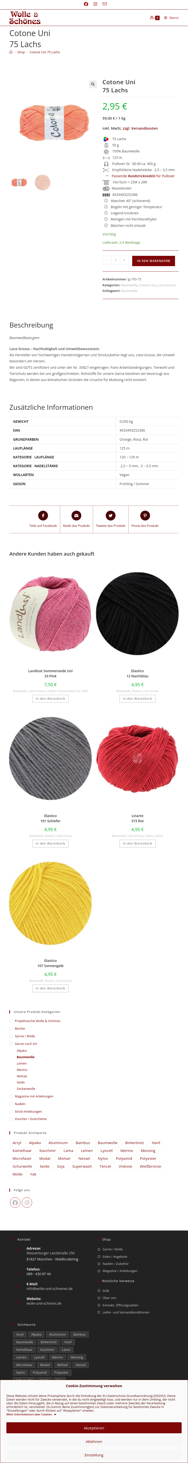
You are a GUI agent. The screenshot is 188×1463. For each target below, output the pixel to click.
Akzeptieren (94, 1427)
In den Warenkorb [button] (50, 699)
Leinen (149, 836)
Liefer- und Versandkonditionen (126, 1312)
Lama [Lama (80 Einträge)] (68, 1150)
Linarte (158, 836)
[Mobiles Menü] (170, 17)
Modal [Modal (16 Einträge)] (44, 1158)
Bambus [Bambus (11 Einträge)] (83, 1142)
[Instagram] (27, 1202)
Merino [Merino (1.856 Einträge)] (126, 1150)
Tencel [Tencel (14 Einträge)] (105, 1166)
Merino (22, 1069)
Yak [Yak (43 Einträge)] (33, 1174)
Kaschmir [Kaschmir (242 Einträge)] (47, 1150)
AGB (106, 1290)
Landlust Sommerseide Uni (63, 691)
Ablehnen (94, 1441)
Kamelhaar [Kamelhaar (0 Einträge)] (22, 1150)
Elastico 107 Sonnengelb (50, 963)
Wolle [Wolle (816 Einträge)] (17, 1174)
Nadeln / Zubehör (116, 1263)
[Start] (10, 52)
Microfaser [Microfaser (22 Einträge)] (22, 1158)
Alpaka (22, 1050)
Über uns (109, 1298)
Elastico (136, 691)
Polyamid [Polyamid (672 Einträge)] (124, 1158)
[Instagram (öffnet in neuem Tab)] (95, 4)
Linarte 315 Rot (137, 818)
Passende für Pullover (143, 176)
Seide (84, 691)
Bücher (20, 1028)
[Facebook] (15, 1202)
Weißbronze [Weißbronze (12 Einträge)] (150, 1166)
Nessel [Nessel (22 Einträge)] (84, 1158)
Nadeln (20, 1104)
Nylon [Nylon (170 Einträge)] (103, 1158)
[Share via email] (76, 519)
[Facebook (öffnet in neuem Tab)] (86, 4)
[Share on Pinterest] (145, 519)
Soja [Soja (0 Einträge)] (61, 1166)
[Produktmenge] (115, 260)
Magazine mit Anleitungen (34, 1096)
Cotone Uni (147, 285)
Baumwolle (129, 285)
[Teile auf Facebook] (43, 519)
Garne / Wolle (25, 1036)
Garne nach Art (26, 1043)
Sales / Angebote (115, 1256)
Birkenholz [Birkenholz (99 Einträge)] (134, 1142)
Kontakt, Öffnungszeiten (120, 1305)
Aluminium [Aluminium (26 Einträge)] (58, 1142)
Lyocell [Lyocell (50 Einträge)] (107, 1150)
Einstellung (94, 1454)
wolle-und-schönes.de (43, 1303)
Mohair (22, 1076)
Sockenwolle (26, 1088)
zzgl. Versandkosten (140, 128)
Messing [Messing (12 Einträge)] (148, 1150)
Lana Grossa (166, 285)
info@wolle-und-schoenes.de (49, 1288)
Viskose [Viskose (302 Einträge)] (125, 1166)
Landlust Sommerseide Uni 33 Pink (50, 673)
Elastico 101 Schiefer (50, 818)
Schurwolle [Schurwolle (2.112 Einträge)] (22, 1166)
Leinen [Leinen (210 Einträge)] (87, 1150)
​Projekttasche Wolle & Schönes (37, 1021)
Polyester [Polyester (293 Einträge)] (148, 1158)
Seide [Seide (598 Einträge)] (44, 1166)
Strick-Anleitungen (28, 1111)
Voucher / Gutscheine (31, 1119)
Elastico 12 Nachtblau (138, 673)
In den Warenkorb (153, 261)
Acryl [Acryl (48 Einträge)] (16, 1142)
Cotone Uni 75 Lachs (45, 52)
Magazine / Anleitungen (120, 1271)
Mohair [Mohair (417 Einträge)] (64, 1158)
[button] (93, 84)
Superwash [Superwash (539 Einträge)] (82, 1166)
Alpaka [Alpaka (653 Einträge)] (35, 1142)
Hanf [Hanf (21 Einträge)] (156, 1142)
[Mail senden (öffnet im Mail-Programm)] (103, 4)
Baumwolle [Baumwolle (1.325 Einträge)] (108, 1142)
